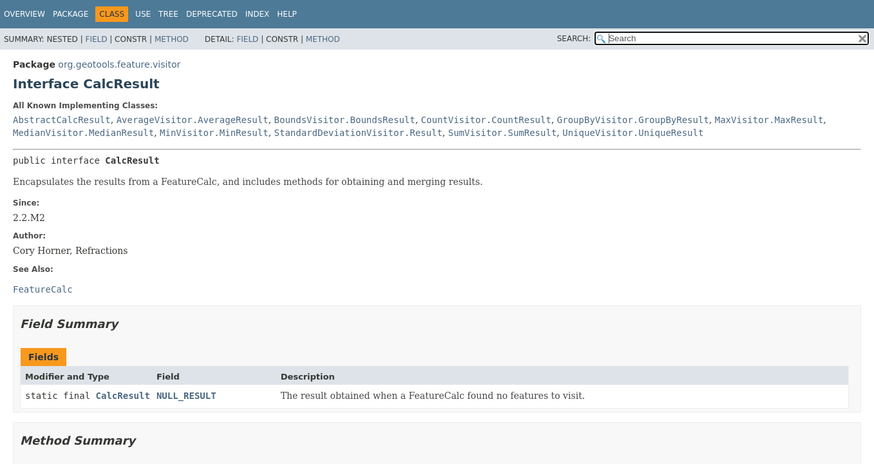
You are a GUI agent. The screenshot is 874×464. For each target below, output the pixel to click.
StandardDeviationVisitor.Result (358, 133)
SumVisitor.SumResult (502, 133)
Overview (24, 14)
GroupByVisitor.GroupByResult (633, 120)
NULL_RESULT (186, 396)
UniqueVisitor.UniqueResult (632, 133)
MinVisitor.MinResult (214, 133)
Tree (168, 14)
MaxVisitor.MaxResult (769, 120)
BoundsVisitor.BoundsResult (344, 120)
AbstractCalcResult (62, 120)
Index (257, 14)
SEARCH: (574, 38)
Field (96, 39)
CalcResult (123, 396)
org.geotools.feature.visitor (119, 64)
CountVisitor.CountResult (486, 120)
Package (70, 14)
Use (143, 14)
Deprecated (212, 14)
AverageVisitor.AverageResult (193, 120)
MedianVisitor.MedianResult (83, 133)
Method (172, 39)
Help (287, 14)
